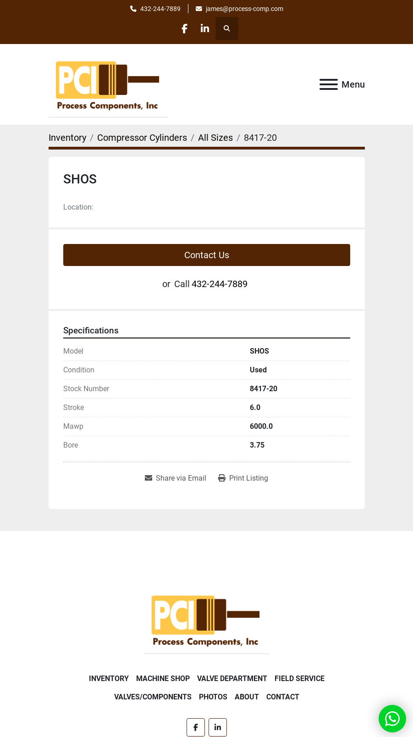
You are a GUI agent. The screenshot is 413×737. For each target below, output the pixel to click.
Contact (282, 697)
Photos (213, 697)
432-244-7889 (160, 8)
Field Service (300, 678)
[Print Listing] (243, 478)
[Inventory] (67, 137)
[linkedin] (206, 28)
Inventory (109, 678)
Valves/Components (153, 697)
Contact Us (206, 254)
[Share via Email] (175, 478)
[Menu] (328, 84)
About (247, 697)
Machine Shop (163, 678)
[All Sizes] (215, 137)
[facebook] (182, 28)
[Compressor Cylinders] (142, 137)
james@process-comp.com (244, 8)
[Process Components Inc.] (206, 619)
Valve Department (232, 678)
